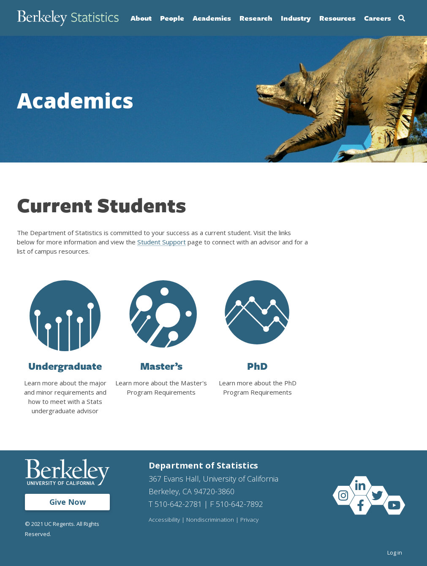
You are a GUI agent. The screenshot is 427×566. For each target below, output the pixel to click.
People (172, 18)
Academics (212, 18)
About (141, 18)
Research (255, 18)
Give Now (67, 502)
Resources (337, 18)
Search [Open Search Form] (401, 18)
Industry (296, 18)
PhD (257, 366)
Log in (394, 552)
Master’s (161, 366)
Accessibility (164, 520)
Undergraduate (65, 366)
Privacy (249, 520)
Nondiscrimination (210, 520)
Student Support (161, 242)
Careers (377, 18)
